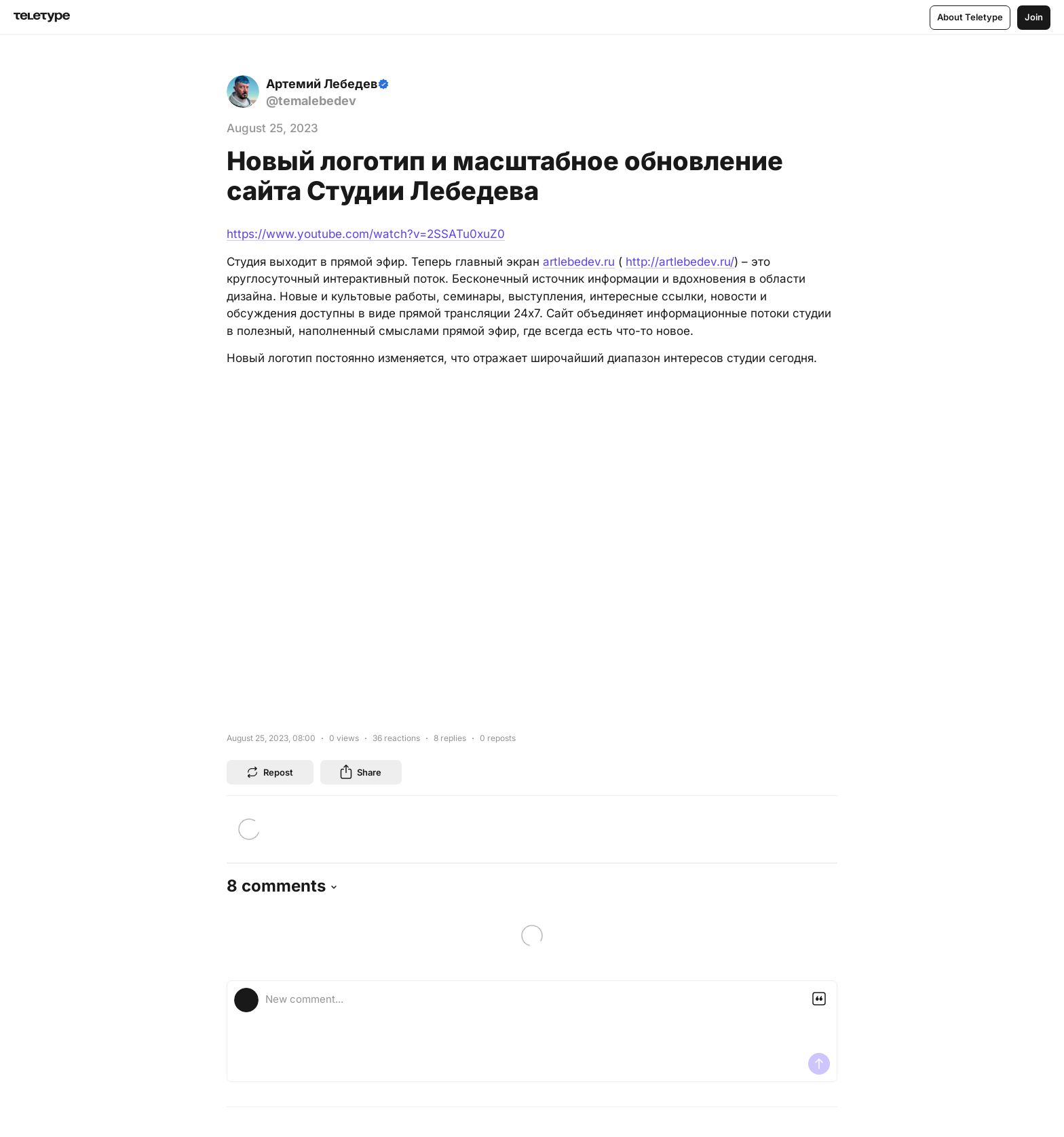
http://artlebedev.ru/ (680, 261)
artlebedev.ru (579, 261)
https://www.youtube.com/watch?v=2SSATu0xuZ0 (366, 234)
